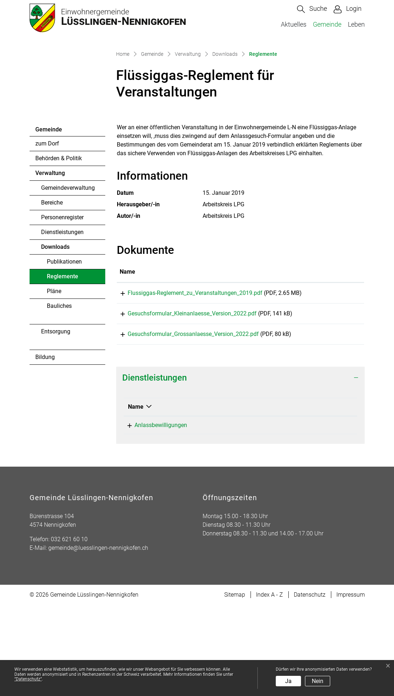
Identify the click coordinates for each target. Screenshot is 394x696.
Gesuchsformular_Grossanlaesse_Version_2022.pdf (185, 422)
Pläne (54, 374)
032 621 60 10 (69, 630)
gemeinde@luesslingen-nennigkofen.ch (98, 639)
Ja (288, 681)
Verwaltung (50, 256)
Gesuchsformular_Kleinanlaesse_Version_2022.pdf (184, 399)
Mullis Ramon (270, 516)
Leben (356, 24)
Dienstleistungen (62, 315)
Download (343, 378)
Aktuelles (293, 24)
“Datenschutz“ (28, 679)
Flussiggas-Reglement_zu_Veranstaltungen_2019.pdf (187, 376)
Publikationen (64, 345)
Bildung (45, 440)
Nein (317, 681)
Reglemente (67, 361)
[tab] (240, 469)
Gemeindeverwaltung (68, 271)
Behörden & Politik (58, 241)
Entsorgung (55, 415)
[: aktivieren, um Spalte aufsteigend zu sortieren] (344, 355)
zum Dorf (47, 227)
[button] (312, 9)
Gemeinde (327, 24)
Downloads (55, 330)
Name (135, 497)
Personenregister (62, 300)
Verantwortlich (272, 497)
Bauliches (59, 389)
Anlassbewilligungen (154, 516)
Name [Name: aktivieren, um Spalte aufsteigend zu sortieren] (127, 355)
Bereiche (52, 286)
